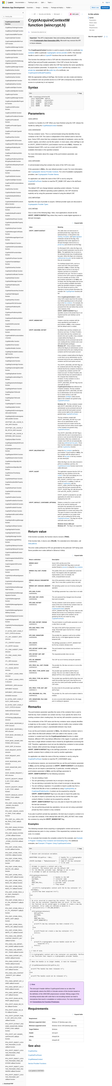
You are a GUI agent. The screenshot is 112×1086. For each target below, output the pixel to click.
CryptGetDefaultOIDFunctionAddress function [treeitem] (14, 203)
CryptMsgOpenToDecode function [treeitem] (12, 393)
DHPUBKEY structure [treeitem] (11, 688)
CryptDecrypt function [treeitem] (11, 57)
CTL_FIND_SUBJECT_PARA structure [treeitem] (14, 651)
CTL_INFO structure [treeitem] (11, 661)
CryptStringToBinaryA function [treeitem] (14, 545)
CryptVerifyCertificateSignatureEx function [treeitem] (14, 582)
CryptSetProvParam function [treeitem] (13, 511)
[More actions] (82, 14)
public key (52, 70)
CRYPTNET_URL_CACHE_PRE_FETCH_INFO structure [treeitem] (14, 429)
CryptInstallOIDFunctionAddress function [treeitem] (14, 337)
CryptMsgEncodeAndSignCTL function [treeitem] (14, 378)
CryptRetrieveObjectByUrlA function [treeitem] (13, 463)
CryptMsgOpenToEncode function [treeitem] (12, 399)
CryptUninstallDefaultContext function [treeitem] (13, 554)
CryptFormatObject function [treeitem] (13, 180)
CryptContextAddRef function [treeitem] (13, 34)
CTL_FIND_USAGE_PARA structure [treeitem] (13, 656)
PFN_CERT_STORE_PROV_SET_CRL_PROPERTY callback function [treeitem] (14, 902)
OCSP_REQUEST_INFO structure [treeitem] (12, 757)
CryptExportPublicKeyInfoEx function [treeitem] (13, 154)
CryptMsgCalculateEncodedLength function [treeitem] (14, 353)
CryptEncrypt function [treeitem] (11, 94)
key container (68, 303)
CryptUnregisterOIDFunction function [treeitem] (13, 565)
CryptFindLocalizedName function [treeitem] (12, 172)
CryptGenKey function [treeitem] (11, 189)
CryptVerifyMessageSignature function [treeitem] (14, 606)
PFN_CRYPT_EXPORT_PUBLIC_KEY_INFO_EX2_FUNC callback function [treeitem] (14, 1018)
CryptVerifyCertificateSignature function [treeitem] (14, 577)
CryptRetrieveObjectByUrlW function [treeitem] (13, 468)
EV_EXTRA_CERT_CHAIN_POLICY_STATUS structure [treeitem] (14, 706)
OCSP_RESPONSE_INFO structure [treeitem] (13, 763)
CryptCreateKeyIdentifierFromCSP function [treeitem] (14, 43)
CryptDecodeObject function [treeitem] (13, 50)
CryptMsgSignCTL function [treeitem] (13, 403)
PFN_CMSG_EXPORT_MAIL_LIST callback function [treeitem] (14, 968)
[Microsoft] (3, 2)
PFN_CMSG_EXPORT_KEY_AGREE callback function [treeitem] (14, 957)
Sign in (108, 2)
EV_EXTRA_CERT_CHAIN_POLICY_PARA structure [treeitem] (14, 700)
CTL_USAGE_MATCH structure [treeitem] (11, 669)
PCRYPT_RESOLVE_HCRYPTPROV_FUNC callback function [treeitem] (14, 797)
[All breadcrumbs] (29, 14)
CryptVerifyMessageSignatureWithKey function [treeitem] (14, 611)
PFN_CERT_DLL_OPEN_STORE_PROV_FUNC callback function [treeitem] (14, 822)
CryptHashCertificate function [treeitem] (13, 271)
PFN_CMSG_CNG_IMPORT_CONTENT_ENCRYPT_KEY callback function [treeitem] (14, 938)
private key (31, 70)
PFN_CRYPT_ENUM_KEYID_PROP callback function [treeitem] (14, 1000)
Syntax (91, 17)
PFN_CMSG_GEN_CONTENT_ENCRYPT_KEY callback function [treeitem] (14, 975)
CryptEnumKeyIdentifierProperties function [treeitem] (14, 102)
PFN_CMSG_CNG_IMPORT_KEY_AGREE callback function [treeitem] (14, 945)
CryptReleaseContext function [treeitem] (14, 458)
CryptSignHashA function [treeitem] (12, 529)
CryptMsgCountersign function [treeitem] (14, 364)
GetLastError (32, 543)
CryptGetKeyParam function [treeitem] (13, 228)
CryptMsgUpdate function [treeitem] (12, 407)
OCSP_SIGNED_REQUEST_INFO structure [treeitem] (14, 774)
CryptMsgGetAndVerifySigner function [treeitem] (14, 384)
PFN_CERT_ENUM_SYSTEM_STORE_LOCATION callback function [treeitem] (14, 841)
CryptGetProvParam (35, 181)
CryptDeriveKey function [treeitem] (12, 70)
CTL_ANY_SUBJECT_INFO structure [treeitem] (13, 638)
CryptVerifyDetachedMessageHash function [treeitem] (14, 588)
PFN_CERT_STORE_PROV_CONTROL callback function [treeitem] (14, 854)
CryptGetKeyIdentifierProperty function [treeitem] (14, 224)
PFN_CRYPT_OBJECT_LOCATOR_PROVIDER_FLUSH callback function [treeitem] (14, 1045)
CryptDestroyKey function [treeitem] (12, 77)
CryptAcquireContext (58, 608)
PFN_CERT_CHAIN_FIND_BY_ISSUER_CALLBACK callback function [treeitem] (14, 805)
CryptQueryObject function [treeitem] (13, 439)
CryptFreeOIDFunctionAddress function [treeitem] (14, 184)
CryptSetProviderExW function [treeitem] (14, 504)
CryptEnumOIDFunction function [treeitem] (12, 108)
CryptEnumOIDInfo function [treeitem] (13, 113)
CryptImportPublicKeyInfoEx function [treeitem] (13, 314)
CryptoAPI (48, 55)
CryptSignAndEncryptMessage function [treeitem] (14, 521)
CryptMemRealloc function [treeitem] (13, 348)
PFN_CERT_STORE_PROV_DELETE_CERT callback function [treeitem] (14, 861)
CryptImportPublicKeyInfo (40, 791)
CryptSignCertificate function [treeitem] (13, 526)
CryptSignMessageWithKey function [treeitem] (13, 541)
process (65, 567)
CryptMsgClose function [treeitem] (12, 357)
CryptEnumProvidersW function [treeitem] (12, 121)
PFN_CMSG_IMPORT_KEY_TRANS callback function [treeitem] (14, 988)
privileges (68, 396)
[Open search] (103, 2)
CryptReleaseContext (49, 125)
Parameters (92, 20)
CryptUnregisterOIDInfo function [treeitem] (12, 571)
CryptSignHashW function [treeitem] (12, 533)
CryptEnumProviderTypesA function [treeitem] (13, 127)
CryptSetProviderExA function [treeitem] (14, 500)
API (35, 14)
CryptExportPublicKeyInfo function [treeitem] (12, 149)
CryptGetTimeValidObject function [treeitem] (12, 263)
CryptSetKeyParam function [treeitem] (13, 488)
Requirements (93, 27)
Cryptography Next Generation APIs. (47, 40)
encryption (66, 236)
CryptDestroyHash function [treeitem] (13, 73)
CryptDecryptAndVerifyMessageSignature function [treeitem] (14, 62)
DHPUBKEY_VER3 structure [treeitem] (13, 692)
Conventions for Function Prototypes (46, 1002)
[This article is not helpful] (107, 37)
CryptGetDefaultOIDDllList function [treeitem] (13, 197)
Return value (93, 22)
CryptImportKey (69, 788)
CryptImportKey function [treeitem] (12, 300)
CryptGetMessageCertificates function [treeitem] (14, 233)
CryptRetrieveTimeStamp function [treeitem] (12, 474)
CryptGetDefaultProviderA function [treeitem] (12, 209)
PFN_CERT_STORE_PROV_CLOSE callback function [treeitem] (14, 848)
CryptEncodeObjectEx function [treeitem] (14, 91)
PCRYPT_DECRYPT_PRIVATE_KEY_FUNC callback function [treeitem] (14, 781)
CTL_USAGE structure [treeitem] (12, 664)
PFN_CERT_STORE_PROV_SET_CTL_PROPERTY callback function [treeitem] (14, 911)
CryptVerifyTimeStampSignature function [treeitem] (14, 626)
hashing (60, 236)
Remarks (92, 25)
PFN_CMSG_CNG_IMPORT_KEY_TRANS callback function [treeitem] (14, 951)
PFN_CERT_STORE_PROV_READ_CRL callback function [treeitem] (14, 882)
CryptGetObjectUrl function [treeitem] (13, 243)
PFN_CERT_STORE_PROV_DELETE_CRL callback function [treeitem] (14, 869)
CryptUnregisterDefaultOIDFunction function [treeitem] (14, 559)
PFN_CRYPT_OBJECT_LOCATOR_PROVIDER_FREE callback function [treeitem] (14, 1053)
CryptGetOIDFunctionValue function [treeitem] (13, 254)
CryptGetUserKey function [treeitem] (13, 267)
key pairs (67, 456)
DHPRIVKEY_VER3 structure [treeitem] (14, 685)
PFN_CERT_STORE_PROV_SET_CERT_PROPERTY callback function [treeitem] (14, 894)
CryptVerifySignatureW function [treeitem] (12, 621)
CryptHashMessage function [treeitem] (13, 281)
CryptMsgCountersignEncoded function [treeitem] (14, 369)
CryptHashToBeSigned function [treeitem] (12, 295)
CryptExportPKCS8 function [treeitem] (13, 140)
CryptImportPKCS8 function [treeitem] (13, 303)
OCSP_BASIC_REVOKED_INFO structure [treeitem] (14, 736)
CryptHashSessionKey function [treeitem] (14, 290)
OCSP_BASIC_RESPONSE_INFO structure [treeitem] (14, 730)
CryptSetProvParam (63, 400)
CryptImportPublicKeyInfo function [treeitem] (12, 308)
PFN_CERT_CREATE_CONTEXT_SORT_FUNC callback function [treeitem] (14, 813)
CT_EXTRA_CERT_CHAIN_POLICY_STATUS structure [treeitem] (14, 632)
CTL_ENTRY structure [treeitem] (11, 646)
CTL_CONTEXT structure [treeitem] (12, 642)
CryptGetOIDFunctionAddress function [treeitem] (14, 248)
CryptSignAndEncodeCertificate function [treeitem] (14, 516)
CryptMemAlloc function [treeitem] (12, 341)
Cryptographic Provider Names (48, 174)
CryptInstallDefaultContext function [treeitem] (13, 331)
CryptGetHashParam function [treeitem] (14, 219)
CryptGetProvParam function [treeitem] (13, 258)
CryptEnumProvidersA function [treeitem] (14, 116)
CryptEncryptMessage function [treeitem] (14, 98)
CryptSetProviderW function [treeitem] (13, 507)
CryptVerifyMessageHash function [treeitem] (12, 600)
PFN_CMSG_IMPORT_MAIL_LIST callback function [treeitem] (14, 994)
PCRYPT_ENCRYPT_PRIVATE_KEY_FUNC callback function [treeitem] (14, 789)
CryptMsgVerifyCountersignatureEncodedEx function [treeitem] (14, 417)
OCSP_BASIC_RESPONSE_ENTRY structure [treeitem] (14, 724)
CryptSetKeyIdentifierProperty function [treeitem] (14, 483)
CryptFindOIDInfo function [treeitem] (13, 176)
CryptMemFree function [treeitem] (12, 345)
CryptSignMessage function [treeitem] (13, 536)
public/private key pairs (64, 258)
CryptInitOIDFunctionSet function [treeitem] (12, 325)
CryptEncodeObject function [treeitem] (13, 87)
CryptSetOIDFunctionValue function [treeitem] (13, 493)
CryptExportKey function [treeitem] (12, 137)
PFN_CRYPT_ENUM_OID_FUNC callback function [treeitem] (14, 1005)
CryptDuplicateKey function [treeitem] (13, 84)
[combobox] (13, 16)
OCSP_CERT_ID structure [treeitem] (13, 746)
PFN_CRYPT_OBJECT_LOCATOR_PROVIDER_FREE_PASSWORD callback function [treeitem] (14, 1069)
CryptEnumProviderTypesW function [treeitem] (13, 132)
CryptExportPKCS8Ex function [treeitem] (14, 144)
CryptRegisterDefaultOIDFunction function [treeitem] (14, 444)
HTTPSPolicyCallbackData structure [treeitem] (13, 719)
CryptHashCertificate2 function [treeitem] (14, 274)
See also (91, 30)
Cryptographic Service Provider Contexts (44, 172)
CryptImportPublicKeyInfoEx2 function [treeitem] (14, 319)
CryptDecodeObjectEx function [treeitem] (14, 54)
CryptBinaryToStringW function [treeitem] (14, 31)
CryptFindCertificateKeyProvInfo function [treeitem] (14, 166)
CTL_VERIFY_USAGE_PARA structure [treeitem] (14, 675)
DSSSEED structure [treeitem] (11, 695)
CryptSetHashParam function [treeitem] (13, 478)
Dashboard (105, 7)
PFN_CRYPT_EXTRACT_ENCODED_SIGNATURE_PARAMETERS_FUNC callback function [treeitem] (14, 1027)
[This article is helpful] (104, 37)
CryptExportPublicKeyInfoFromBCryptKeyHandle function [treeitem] (14, 160)
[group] (56, 915)
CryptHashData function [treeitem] (12, 278)
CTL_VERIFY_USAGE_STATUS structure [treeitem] (14, 681)
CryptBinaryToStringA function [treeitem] (14, 27)
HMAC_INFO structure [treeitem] (12, 714)
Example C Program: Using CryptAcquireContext (54, 843)
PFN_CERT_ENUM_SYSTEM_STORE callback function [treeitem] (14, 834)
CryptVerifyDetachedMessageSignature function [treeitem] (14, 594)
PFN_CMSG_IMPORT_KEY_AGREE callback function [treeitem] (14, 982)
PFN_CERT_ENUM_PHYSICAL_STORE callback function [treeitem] (14, 828)
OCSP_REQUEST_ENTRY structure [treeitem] (13, 751)
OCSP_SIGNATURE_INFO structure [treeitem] (13, 768)
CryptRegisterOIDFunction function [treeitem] (13, 450)
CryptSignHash (70, 291)
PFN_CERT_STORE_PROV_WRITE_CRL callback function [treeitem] (14, 926)
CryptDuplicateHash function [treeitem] (13, 80)
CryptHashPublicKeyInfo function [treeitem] (12, 286)
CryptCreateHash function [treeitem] (12, 38)
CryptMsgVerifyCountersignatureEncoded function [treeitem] (14, 412)
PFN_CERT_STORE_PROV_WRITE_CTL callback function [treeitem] (14, 931)
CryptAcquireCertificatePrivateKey (39, 73)
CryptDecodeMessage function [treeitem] (14, 47)
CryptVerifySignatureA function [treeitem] (14, 616)
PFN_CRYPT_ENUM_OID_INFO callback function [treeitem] (14, 1011)
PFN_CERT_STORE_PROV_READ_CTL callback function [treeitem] (14, 887)
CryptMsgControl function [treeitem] (12, 361)
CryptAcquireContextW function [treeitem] (12, 23)
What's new (95, 7)
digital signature (77, 236)
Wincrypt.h (57, 14)
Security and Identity (45, 14)
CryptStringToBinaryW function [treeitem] (14, 549)
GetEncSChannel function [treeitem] (12, 710)
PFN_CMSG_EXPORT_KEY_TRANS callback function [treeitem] (14, 963)
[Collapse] (23, 12)
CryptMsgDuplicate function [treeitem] (13, 373)
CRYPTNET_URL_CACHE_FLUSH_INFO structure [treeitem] (14, 423)
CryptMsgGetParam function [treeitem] (13, 388)
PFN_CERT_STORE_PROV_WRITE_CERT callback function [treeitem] (14, 919)
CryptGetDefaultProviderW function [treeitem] (13, 214)
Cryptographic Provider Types (38, 204)
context (60, 67)
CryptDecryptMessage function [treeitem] (14, 67)
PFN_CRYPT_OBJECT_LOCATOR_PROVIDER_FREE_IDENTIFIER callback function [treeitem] (14, 1061)
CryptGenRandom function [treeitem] (13, 192)
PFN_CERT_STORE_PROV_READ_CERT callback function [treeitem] (14, 876)
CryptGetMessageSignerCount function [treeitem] (14, 239)
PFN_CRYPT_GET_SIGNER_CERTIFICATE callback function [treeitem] (14, 1036)
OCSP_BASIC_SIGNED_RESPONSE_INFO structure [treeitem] (14, 742)
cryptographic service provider (57, 53)
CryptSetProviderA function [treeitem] (13, 497)
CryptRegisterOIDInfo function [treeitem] (14, 454)
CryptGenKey (67, 447)
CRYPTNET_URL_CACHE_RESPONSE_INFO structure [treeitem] (14, 435)
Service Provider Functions (37, 1063)
